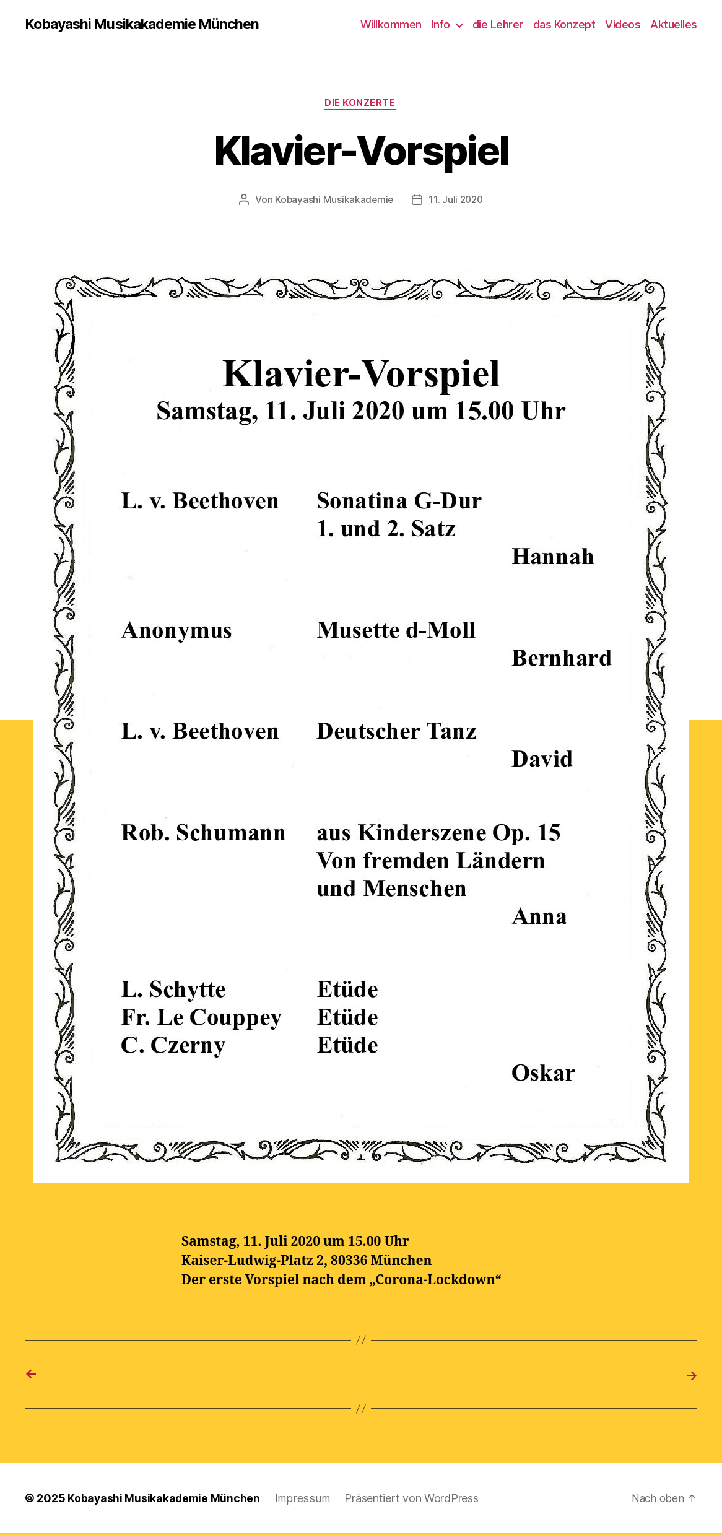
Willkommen (391, 24)
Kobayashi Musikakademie (333, 201)
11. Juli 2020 (456, 201)
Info (441, 24)
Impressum (304, 1500)
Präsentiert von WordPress (412, 1500)
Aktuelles (673, 24)
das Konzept (564, 24)
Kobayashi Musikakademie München (148, 24)
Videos (622, 24)
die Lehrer (497, 24)
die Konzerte (361, 104)
